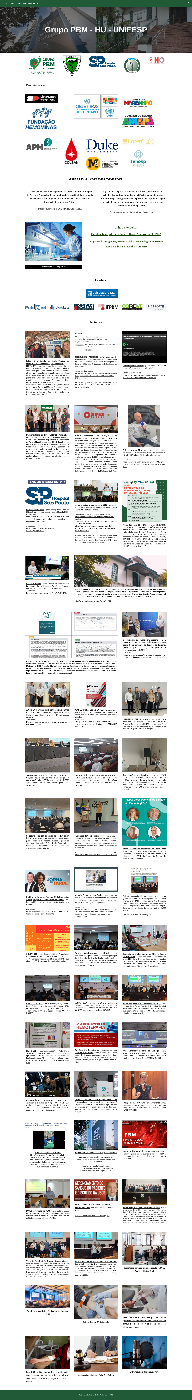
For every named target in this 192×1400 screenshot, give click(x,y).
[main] (96, 30)
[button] (189, 3)
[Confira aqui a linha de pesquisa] (53, 267)
